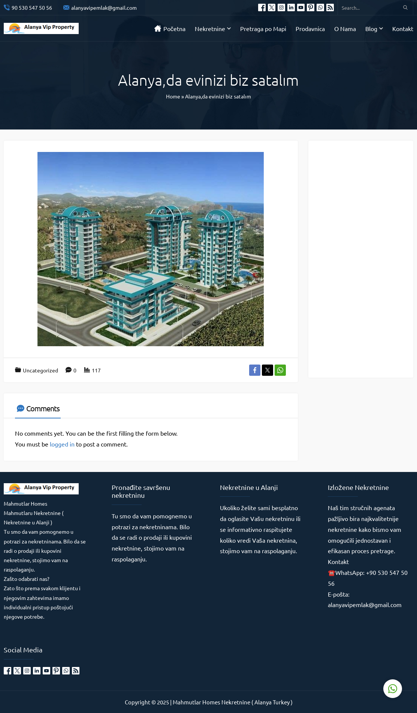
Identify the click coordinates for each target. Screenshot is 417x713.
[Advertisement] (365, 258)
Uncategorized (40, 370)
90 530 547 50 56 (32, 7)
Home (173, 96)
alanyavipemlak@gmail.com (104, 7)
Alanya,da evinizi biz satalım (218, 96)
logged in (62, 444)
